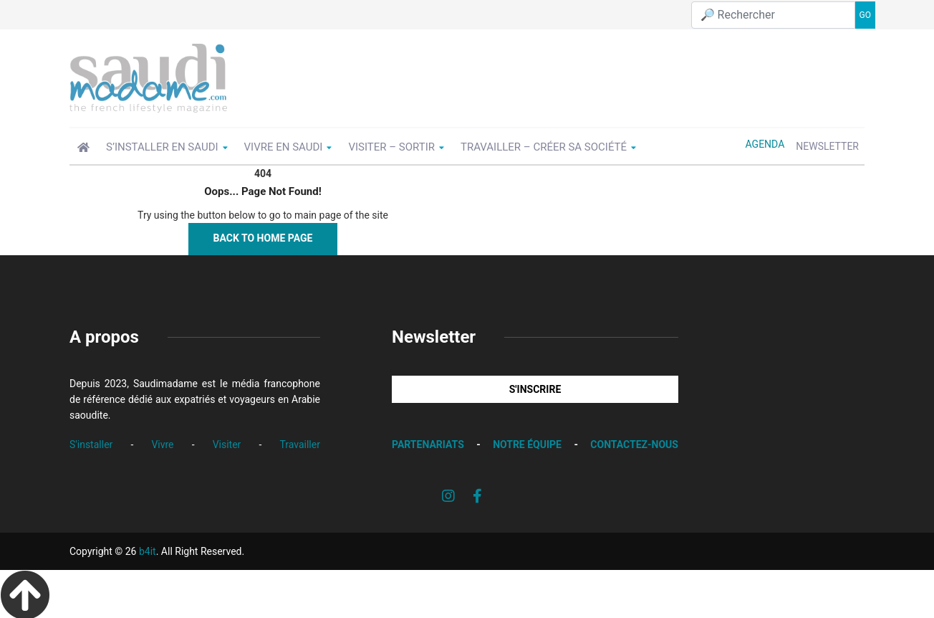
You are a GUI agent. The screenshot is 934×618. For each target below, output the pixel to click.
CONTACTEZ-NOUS (634, 442)
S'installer (90, 441)
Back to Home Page (263, 236)
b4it (147, 549)
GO (865, 14)
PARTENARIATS (428, 442)
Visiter (227, 441)
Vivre (162, 441)
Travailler (299, 441)
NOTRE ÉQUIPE (527, 442)
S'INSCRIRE (535, 387)
